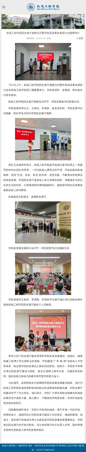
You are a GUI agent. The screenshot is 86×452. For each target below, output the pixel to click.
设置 (81, 38)
